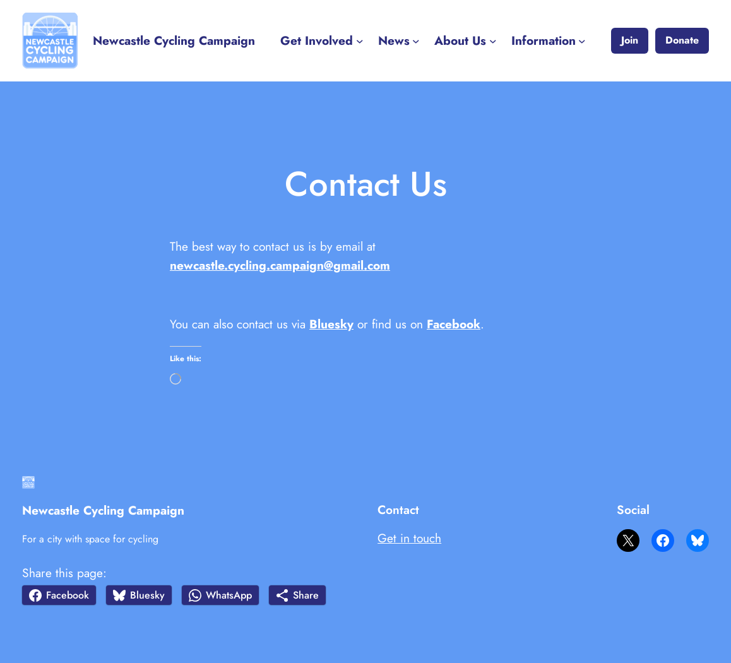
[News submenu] (416, 41)
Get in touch (409, 538)
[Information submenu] (582, 41)
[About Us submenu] (493, 41)
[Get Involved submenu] (360, 41)
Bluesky (331, 324)
